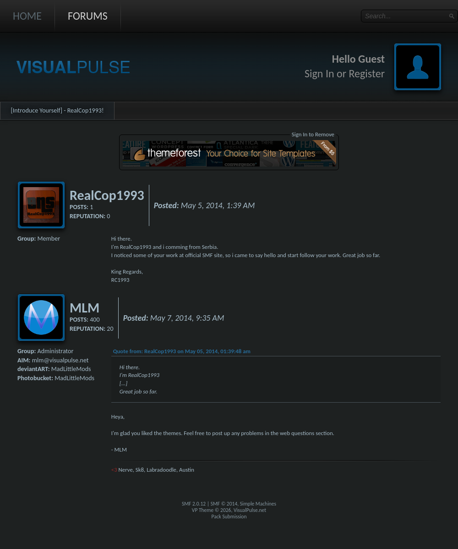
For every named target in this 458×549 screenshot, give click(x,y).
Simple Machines (258, 504)
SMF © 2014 (224, 504)
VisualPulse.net (250, 510)
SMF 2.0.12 (194, 504)
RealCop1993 (107, 195)
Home (27, 15)
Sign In (319, 73)
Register (367, 73)
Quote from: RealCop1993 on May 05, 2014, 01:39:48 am (182, 351)
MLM (84, 307)
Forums (88, 15)
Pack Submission (229, 516)
